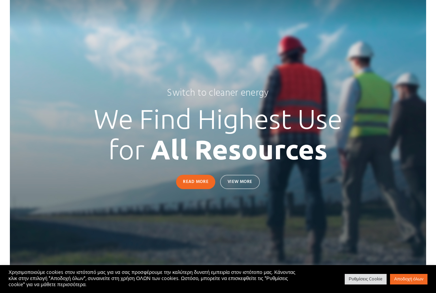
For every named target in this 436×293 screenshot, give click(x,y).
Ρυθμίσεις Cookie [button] (366, 279)
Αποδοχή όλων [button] (408, 279)
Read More (195, 181)
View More (240, 181)
